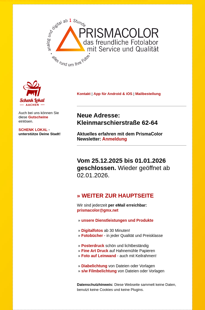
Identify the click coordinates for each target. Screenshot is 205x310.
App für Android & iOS (113, 94)
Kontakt (83, 94)
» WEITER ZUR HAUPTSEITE (115, 196)
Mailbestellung (148, 94)
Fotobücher (92, 235)
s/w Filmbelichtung (99, 271)
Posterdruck (93, 245)
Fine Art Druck (95, 250)
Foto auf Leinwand (98, 256)
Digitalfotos (92, 230)
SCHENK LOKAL (33, 130)
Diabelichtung (94, 266)
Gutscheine (38, 117)
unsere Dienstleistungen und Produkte (117, 220)
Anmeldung (114, 139)
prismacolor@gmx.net (97, 210)
